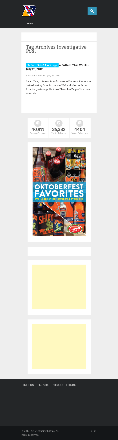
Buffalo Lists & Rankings (42, 65)
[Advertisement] (59, 287)
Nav (30, 23)
